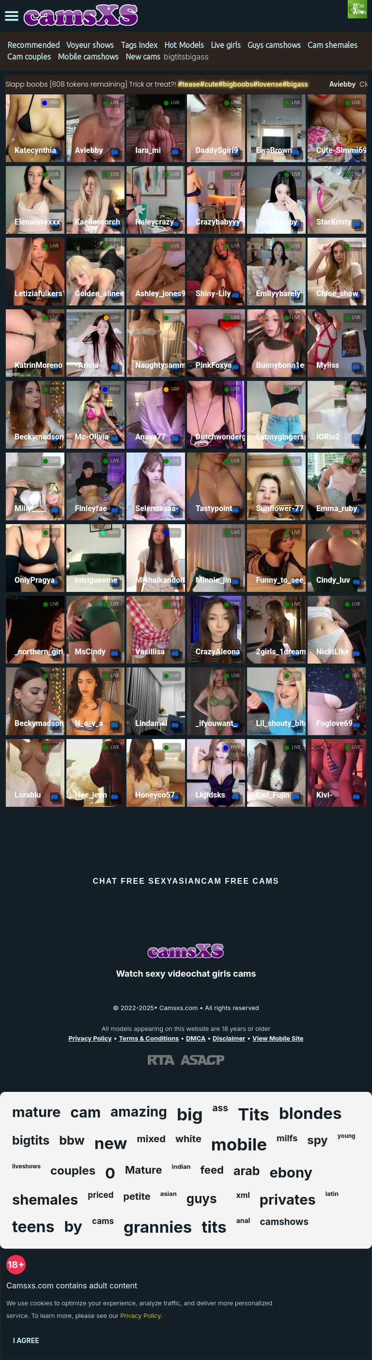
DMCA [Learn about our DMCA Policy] (195, 1038)
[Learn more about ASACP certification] (202, 1059)
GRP (115, 317)
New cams (142, 56)
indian (181, 1166)
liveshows (26, 1166)
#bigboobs (265, 84)
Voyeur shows (90, 45)
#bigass (325, 84)
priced (100, 1195)
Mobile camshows (88, 56)
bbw (71, 1140)
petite (136, 1196)
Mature (143, 1170)
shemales (45, 1199)
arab (246, 1171)
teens (33, 1226)
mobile (239, 1144)
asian (168, 1193)
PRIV (54, 102)
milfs (287, 1138)
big (190, 1114)
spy (317, 1140)
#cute (239, 84)
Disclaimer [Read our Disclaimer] (229, 1038)
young (347, 1135)
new (110, 1143)
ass (220, 1108)
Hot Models (184, 45)
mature (36, 1111)
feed (212, 1170)
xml (243, 1195)
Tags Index (139, 45)
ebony (291, 1172)
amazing (138, 1111)
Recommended (33, 45)
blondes (310, 1113)
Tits (253, 1114)
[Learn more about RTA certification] (161, 1059)
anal (243, 1220)
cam (85, 1112)
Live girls (226, 45)
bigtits (30, 1140)
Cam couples (29, 56)
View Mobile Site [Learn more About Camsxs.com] (278, 1038)
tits (214, 1227)
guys (201, 1198)
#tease (219, 84)
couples (72, 1171)
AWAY (113, 532)
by (73, 1226)
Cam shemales (332, 45)
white (188, 1139)
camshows (284, 1221)
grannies (158, 1227)
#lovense (297, 84)
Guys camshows (274, 45)
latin (332, 1193)
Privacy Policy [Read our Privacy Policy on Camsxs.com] (89, 1038)
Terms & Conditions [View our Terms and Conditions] (149, 1038)
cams (103, 1221)
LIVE (114, 102)
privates (288, 1199)
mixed (151, 1139)
